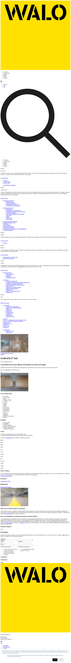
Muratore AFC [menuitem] (9, 289)
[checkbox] (9, 552)
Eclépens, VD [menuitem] (9, 310)
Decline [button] (60, 659)
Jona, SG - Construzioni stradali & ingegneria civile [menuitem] (14, 320)
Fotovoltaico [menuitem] (9, 217)
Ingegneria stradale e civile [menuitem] (9, 222)
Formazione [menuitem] (8, 275)
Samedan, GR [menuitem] (6, 322)
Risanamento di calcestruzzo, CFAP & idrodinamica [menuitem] (14, 228)
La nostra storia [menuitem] (6, 181)
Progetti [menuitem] (5, 243)
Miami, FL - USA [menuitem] (10, 331)
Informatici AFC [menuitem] (9, 286)
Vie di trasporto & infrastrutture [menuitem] (13, 205)
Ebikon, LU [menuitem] (8, 309)
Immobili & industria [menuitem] (11, 203)
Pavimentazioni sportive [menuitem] (8, 227)
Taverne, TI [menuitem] (5, 325)
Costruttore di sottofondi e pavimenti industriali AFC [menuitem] (18, 282)
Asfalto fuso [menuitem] (9, 209)
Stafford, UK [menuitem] (9, 332)
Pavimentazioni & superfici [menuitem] (12, 204)
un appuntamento (8, 513)
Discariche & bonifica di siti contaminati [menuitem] (15, 214)
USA (4, 85)
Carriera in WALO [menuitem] (7, 272)
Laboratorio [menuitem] (6, 224)
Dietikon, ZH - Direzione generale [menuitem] (13, 307)
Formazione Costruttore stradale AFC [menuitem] (14, 283)
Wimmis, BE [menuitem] (6, 326)
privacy (22, 550)
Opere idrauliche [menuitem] (7, 225)
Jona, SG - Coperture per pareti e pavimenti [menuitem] (13, 321)
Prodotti (2, 354)
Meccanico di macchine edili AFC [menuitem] (13, 287)
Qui (6, 521)
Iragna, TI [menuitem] (5, 318)
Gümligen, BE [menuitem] (9, 315)
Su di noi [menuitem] (5, 180)
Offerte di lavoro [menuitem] (10, 273)
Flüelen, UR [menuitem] (9, 311)
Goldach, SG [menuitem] (9, 314)
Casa (2, 643)
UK (4, 87)
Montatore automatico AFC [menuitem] (12, 288)
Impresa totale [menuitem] (9, 219)
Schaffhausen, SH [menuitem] (7, 323)
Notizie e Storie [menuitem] (6, 182)
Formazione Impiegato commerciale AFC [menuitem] (15, 285)
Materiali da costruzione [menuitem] (8, 258)
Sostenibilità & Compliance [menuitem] (9, 185)
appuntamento (9, 437)
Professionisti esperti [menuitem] (10, 277)
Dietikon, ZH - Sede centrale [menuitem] (12, 306)
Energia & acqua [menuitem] (10, 201)
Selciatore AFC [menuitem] (9, 292)
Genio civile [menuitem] (9, 215)
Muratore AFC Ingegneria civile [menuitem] (13, 291)
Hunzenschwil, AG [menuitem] (10, 316)
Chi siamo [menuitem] (5, 645)
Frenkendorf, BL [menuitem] (10, 312)
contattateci (22, 522)
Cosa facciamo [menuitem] (6, 646)
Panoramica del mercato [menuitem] (8, 200)
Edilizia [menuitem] (8, 216)
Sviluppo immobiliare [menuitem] (8, 230)
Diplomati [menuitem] (8, 276)
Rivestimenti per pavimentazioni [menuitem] (13, 210)
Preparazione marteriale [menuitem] (8, 226)
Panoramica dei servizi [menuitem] (8, 208)
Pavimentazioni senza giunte (7, 353)
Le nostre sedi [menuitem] (6, 305)
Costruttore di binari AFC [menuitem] (11, 281)
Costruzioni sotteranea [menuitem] (11, 212)
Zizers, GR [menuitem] (5, 327)
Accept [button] (55, 659)
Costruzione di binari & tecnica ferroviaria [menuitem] (15, 211)
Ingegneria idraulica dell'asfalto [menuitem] (10, 221)
